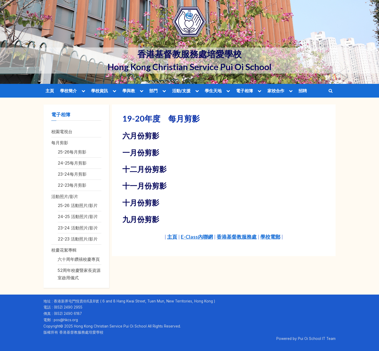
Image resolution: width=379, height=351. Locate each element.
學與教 (128, 90)
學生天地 (213, 90)
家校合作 (275, 90)
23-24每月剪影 (72, 174)
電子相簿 (244, 90)
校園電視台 (61, 131)
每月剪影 (59, 142)
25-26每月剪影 (72, 152)
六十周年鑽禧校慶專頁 (79, 259)
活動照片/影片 (64, 196)
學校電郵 (270, 237)
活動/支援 (181, 90)
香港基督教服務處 (237, 237)
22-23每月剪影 (72, 185)
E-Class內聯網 (197, 237)
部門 (153, 90)
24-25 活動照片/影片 (78, 216)
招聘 (302, 90)
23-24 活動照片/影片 (78, 227)
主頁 (50, 90)
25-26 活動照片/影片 (78, 205)
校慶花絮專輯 (64, 250)
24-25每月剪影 (72, 163)
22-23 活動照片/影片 (78, 239)
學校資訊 (99, 90)
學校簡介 (68, 90)
